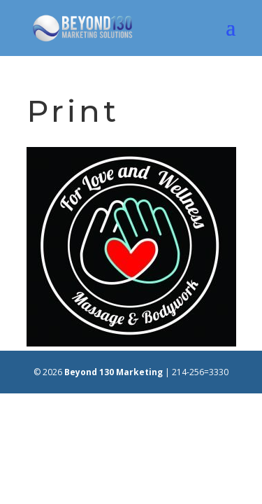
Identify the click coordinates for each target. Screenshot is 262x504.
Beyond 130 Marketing (113, 372)
